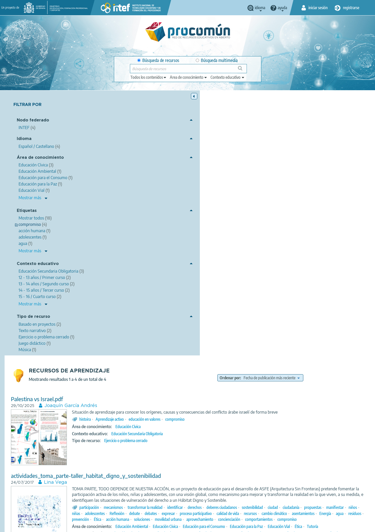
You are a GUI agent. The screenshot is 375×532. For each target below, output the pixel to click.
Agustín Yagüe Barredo (280, 454)
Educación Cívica (219, 167)
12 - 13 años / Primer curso (278, 383)
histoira (176, 159)
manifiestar (230, 254)
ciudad (168, 254)
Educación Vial (174, 284)
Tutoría (208, 284)
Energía (309, 260)
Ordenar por (268, 112)
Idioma (24, 139)
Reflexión (302, 254)
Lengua (213, 461)
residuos (338, 260)
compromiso (266, 159)
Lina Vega (147, 217)
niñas (262, 254)
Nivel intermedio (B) (295, 468)
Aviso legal (105, 525)
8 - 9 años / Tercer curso (185, 297)
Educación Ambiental (223, 278)
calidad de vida (211, 260)
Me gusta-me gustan (127, 410)
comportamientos (332, 266)
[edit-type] (148, 77)
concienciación (303, 266)
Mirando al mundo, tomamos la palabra (149, 325)
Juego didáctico (236, 310)
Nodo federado (33, 121)
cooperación (245, 368)
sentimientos (248, 454)
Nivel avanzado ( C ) (331, 468)
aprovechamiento (273, 266)
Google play (200, 505)
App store (156, 505)
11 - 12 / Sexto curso (267, 297)
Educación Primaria (217, 291)
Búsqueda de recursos (158, 60)
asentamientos (287, 260)
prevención (358, 260)
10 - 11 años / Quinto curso (257, 291)
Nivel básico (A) (263, 468)
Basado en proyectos (240, 395)
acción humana (191, 266)
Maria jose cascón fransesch (166, 417)
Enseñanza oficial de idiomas (225, 468)
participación (180, 248)
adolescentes (280, 254)
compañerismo (219, 368)
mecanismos (204, 248)
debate (320, 254)
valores (197, 368)
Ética (171, 266)
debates (336, 254)
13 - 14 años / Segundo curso (209, 303)
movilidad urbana (241, 266)
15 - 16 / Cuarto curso (296, 303)
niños (248, 254)
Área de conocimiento (40, 158)
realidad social (294, 368)
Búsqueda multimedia (217, 60)
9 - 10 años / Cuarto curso (228, 297)
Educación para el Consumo (295, 278)
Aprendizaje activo (201, 159)
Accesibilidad (206, 525)
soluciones (215, 266)
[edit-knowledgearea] (188, 77)
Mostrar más (30, 198)
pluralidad (225, 454)
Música (201, 475)
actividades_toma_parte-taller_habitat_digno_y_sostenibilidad (177, 210)
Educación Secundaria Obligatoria (228, 174)
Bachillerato (326, 303)
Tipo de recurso (33, 317)
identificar (266, 248)
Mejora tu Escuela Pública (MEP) (172, 332)
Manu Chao (180, 454)
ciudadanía (186, 254)
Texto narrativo (207, 310)
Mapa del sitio (234, 525)
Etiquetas (27, 211)
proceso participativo (179, 260)
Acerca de (82, 525)
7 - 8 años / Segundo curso (343, 291)
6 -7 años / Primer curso (300, 291)
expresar (354, 254)
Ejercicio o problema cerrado (217, 181)
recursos (234, 260)
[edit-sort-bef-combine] (309, 112)
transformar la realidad (236, 248)
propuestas (208, 254)
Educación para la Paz (337, 278)
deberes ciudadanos (313, 248)
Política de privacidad (137, 525)
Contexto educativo (38, 264)
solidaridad (179, 368)
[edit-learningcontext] (227, 77)
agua (323, 260)
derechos (286, 248)
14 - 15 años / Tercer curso (255, 303)
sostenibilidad (343, 248)
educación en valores (236, 159)
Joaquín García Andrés (162, 141)
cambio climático (258, 260)
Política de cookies (175, 525)
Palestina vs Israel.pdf (128, 134)
